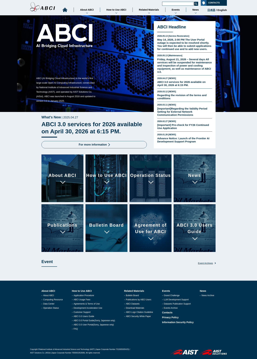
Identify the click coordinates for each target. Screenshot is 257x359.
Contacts (167, 312)
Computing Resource (53, 299)
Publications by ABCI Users (138, 299)
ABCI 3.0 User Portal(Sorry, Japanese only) (94, 324)
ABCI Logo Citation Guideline (139, 312)
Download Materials (135, 308)
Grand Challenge (172, 295)
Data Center (48, 304)
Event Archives (205, 263)
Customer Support (82, 312)
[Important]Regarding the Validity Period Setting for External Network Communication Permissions (184, 110)
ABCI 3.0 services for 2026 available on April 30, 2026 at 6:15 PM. (184, 82)
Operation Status (51, 308)
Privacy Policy (170, 317)
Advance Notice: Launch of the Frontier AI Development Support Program (184, 138)
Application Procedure (84, 295)
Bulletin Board (132, 295)
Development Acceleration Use (88, 308)
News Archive (207, 295)
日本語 (211, 10)
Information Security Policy (178, 322)
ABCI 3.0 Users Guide (84, 316)
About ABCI (48, 295)
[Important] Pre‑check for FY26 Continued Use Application (184, 125)
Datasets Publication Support (177, 304)
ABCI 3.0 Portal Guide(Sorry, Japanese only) (94, 320)
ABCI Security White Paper (138, 316)
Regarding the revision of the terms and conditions (184, 95)
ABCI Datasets (133, 304)
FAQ (76, 329)
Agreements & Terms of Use (87, 304)
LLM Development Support (176, 299)
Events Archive (171, 308)
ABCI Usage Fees (82, 299)
